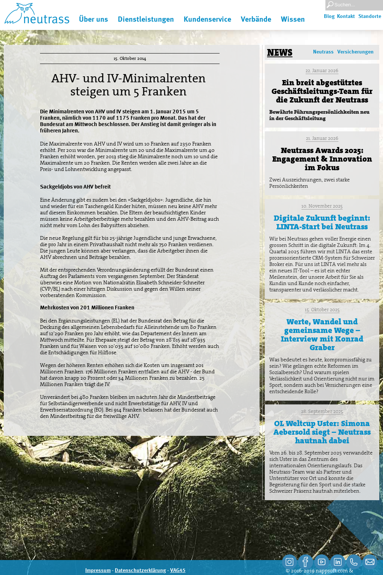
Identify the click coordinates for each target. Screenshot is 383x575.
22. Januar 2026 (322, 70)
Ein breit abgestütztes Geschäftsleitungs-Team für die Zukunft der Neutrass (322, 91)
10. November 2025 (322, 206)
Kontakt (346, 16)
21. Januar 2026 (322, 138)
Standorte (369, 16)
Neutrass (323, 52)
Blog (329, 16)
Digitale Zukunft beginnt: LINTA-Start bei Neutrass (322, 222)
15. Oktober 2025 (322, 309)
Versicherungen (355, 52)
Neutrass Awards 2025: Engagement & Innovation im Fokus (322, 159)
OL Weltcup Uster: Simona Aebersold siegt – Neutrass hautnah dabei (322, 432)
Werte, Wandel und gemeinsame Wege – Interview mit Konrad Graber (322, 334)
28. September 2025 (322, 411)
